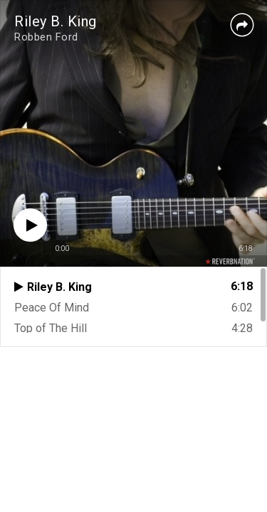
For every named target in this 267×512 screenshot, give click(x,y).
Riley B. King (55, 21)
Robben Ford (46, 37)
